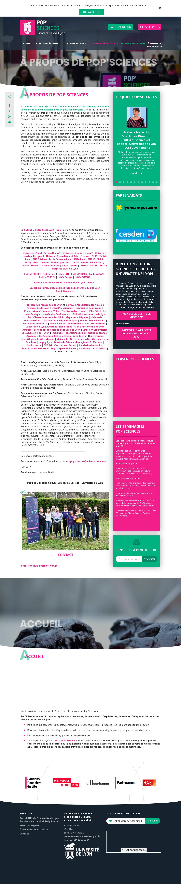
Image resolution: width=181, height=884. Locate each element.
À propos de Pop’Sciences (154, 45)
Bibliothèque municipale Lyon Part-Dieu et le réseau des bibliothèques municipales (67, 316)
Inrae (65, 265)
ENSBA (94, 265)
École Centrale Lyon (60, 259)
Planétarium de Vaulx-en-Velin (41, 311)
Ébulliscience (33, 345)
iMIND (102, 348)
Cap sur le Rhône (66, 348)
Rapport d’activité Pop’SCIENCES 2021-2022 (136, 333)
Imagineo (57, 332)
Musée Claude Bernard (92, 320)
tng (53, 348)
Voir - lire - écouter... (48, 43)
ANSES (25, 265)
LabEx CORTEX (47, 277)
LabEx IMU (49, 274)
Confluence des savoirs (87, 308)
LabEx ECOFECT (32, 274)
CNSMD (84, 265)
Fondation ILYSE (87, 348)
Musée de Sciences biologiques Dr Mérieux (78, 342)
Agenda (26, 43)
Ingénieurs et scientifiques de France (85, 332)
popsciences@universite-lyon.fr (88, 461)
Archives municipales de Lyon (60, 320)
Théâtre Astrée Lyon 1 (74, 311)
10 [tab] (149, 182)
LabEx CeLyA (65, 277)
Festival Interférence (35, 323)
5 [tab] (131, 182)
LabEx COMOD (82, 277)
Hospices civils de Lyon (65, 268)
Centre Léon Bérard (65, 345)
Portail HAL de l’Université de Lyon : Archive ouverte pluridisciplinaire (40, 820)
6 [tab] (134, 182)
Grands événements (106, 43)
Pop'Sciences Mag (135, 43)
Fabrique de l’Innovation (48, 282)
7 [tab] (138, 182)
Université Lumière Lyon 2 (77, 253)
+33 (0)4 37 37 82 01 (79, 839)
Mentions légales (29, 825)
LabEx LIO (63, 274)
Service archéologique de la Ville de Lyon (57, 329)
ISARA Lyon (57, 262)
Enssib (74, 265)
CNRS (100, 259)
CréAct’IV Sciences (62, 308)
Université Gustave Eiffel (45, 265)
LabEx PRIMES (79, 274)
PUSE (94, 256)
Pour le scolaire (76, 43)
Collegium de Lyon (74, 282)
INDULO (91, 282)
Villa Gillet (95, 311)
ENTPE (91, 259)
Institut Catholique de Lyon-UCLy (85, 262)
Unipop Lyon (45, 342)
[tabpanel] (136, 141)
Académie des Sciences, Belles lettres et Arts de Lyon (57, 336)
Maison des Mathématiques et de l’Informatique (77, 323)
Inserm (44, 262)
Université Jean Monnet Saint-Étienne (68, 256)
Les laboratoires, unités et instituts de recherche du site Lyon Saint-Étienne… (65, 289)
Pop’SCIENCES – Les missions (136, 315)
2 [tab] (120, 182)
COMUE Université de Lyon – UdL (42, 229)
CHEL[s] (48, 345)
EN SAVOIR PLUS (91, 12)
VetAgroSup (31, 262)
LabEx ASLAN (96, 274)
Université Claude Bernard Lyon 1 (42, 253)
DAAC (71, 304)
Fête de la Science (65, 740)
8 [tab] (142, 182)
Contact (24, 833)
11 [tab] (153, 182)
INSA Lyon (79, 259)
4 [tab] (127, 182)
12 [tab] (157, 182)
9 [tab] (145, 182)
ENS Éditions (40, 259)
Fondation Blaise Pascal (35, 348)
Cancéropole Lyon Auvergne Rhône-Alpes (49, 326)
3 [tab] (123, 182)
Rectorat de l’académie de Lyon (44, 304)
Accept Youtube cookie (134, 849)
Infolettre (124, 26)
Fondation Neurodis (90, 345)
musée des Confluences (56, 314)
